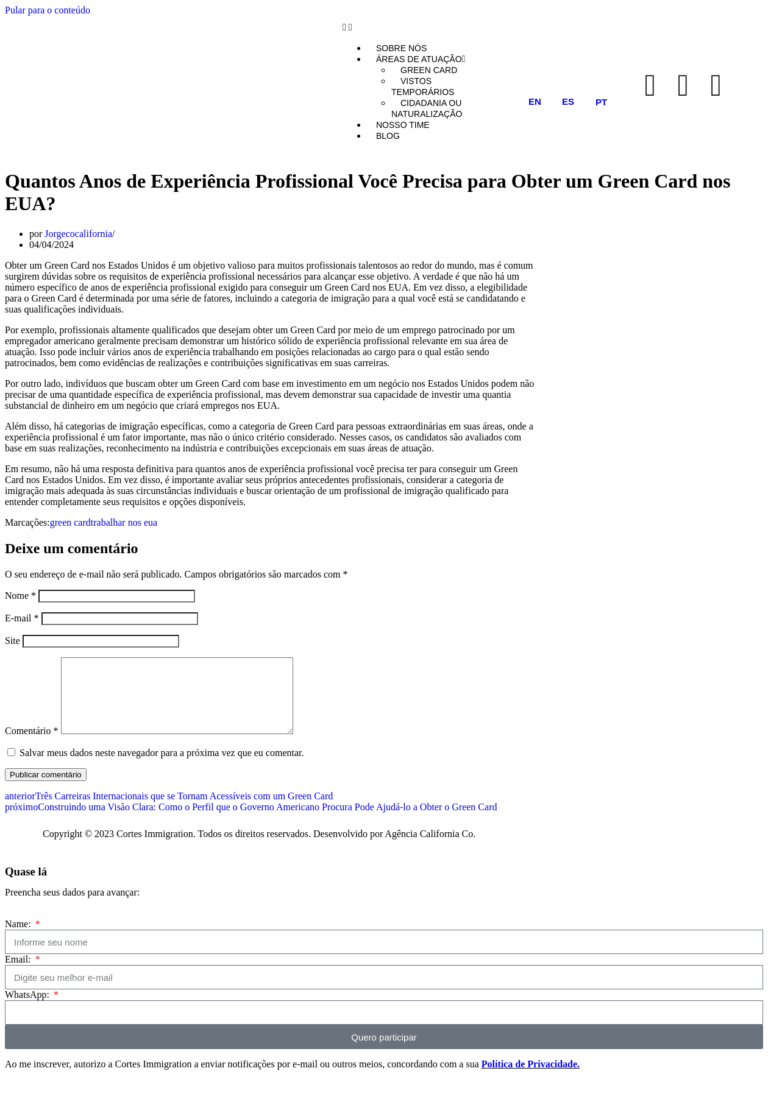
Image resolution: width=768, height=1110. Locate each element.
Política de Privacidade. (531, 1078)
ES (568, 101)
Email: (19, 974)
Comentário (32, 745)
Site (12, 640)
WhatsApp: (28, 1009)
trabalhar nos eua (124, 522)
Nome (20, 595)
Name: (19, 938)
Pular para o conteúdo (47, 10)
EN (534, 101)
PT (601, 102)
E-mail (22, 618)
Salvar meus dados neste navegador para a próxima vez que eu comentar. (162, 767)
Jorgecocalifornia (78, 233)
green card (70, 522)
